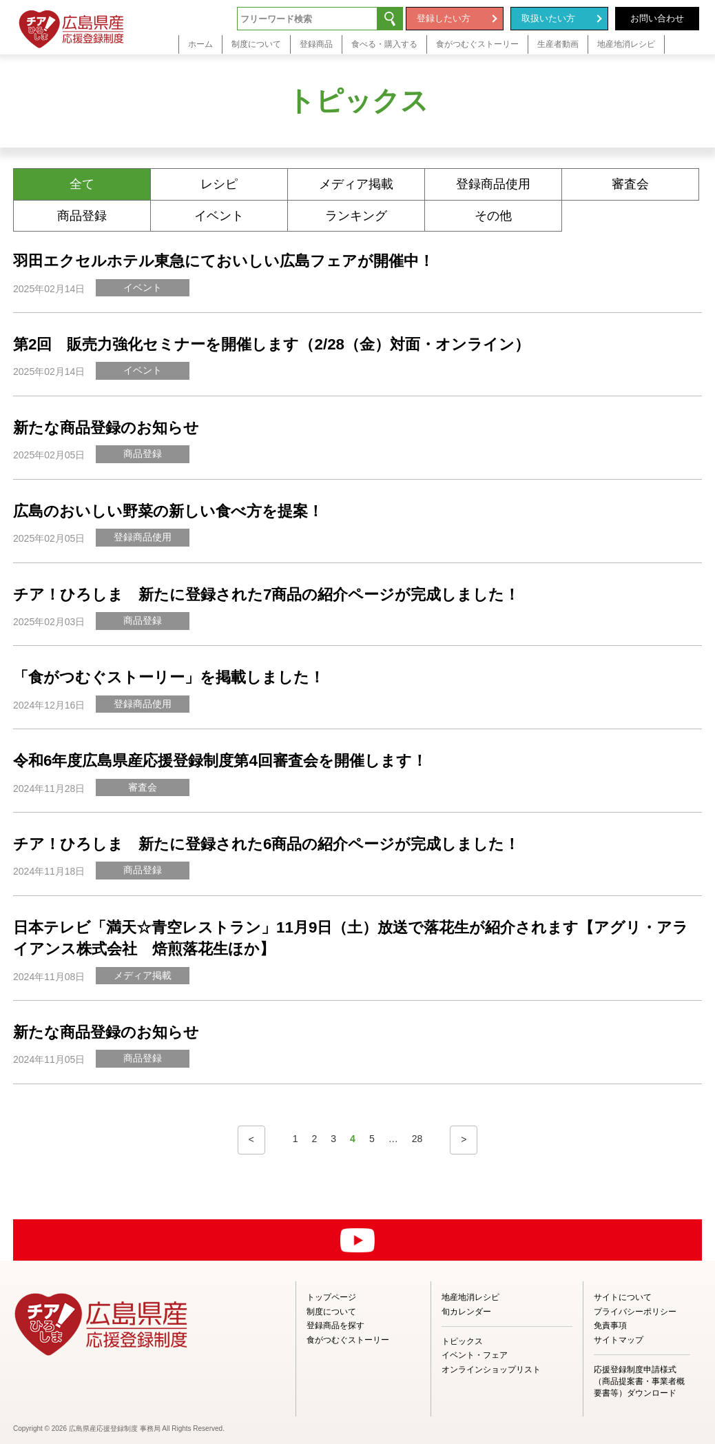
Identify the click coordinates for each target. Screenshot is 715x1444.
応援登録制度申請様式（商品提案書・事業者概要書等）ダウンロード (639, 1381)
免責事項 (610, 1325)
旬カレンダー (466, 1311)
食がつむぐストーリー (348, 1340)
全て (82, 184)
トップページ (331, 1297)
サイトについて (623, 1297)
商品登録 (82, 216)
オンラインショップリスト (491, 1369)
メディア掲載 (356, 184)
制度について (331, 1311)
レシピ (219, 184)
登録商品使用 (493, 184)
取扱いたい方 (548, 18)
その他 (493, 216)
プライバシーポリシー (635, 1311)
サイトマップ (618, 1340)
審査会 (630, 184)
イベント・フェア (475, 1355)
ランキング (356, 216)
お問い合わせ (657, 18)
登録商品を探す (335, 1325)
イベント (219, 216)
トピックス (462, 1341)
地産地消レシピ (470, 1297)
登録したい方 (443, 18)
